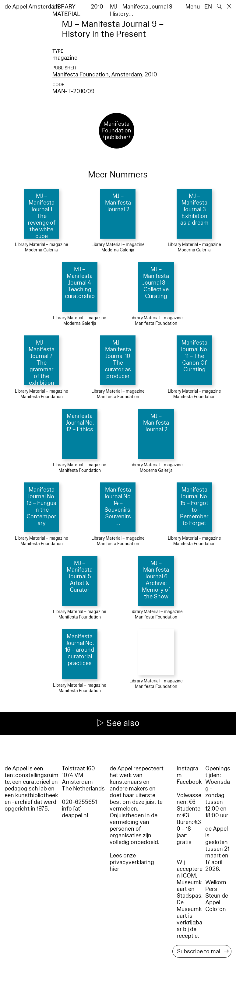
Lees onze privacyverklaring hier (132, 862)
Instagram (187, 772)
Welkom (215, 882)
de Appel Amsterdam (32, 7)
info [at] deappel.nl (75, 812)
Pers (211, 889)
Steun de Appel (216, 899)
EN (208, 7)
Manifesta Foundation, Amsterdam (97, 75)
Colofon (215, 909)
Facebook (189, 782)
